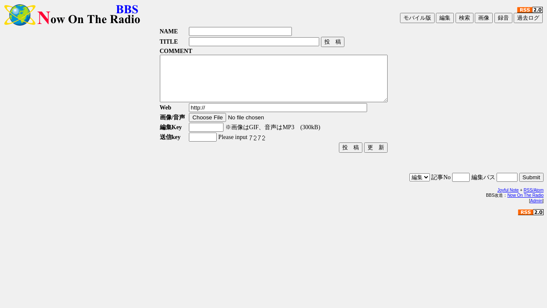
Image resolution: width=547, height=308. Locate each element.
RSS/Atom (533, 199)
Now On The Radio (525, 204)
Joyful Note (508, 199)
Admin (536, 209)
